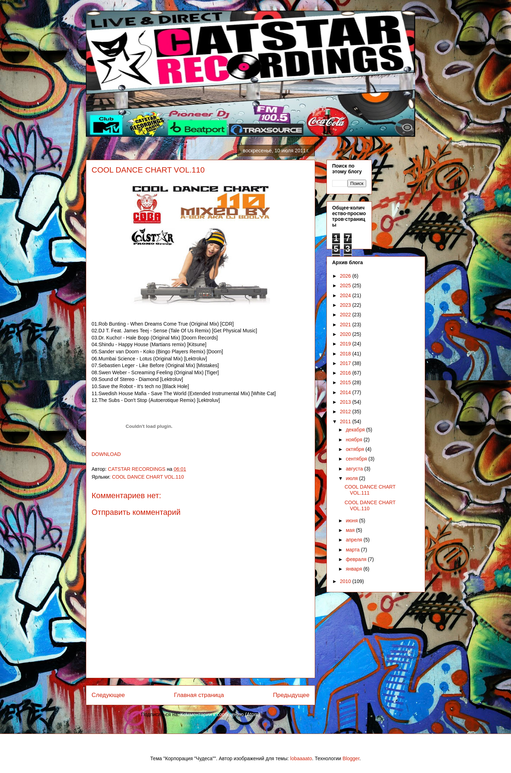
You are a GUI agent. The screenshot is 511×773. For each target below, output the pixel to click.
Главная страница (199, 695)
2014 (346, 392)
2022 (346, 314)
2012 (346, 411)
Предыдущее (291, 695)
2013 (346, 402)
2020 (346, 334)
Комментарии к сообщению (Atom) (220, 714)
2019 (346, 344)
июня (352, 520)
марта (353, 549)
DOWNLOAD (106, 454)
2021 (346, 324)
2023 (346, 305)
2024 (346, 295)
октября (355, 449)
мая (351, 530)
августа (355, 469)
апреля (354, 540)
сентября (357, 459)
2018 (346, 353)
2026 (346, 276)
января (354, 569)
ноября (354, 439)
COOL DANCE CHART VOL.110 (148, 477)
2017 (346, 363)
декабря (356, 429)
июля (352, 478)
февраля (357, 559)
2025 (346, 285)
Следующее (108, 695)
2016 (346, 373)
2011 (346, 421)
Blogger (350, 758)
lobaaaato (301, 758)
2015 (346, 382)
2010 (346, 581)
